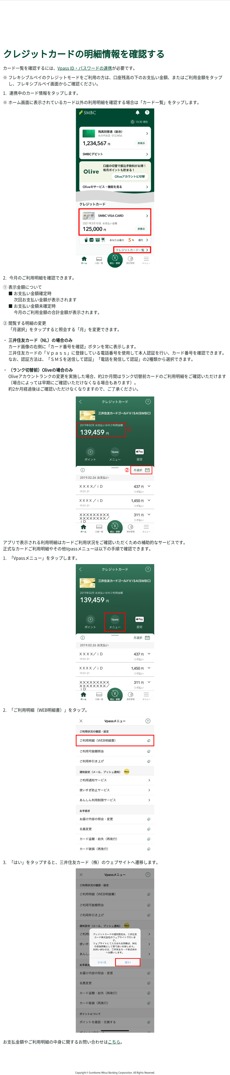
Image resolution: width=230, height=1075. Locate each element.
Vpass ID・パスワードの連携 (85, 68)
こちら (114, 1042)
